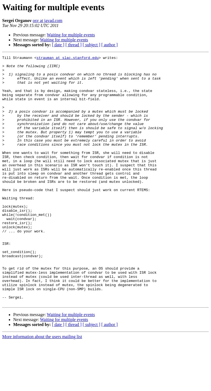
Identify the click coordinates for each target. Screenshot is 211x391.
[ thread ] (73, 44)
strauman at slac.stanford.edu (68, 58)
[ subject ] (91, 44)
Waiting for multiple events (71, 34)
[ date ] (58, 44)
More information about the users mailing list (42, 386)
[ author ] (109, 44)
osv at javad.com (47, 20)
